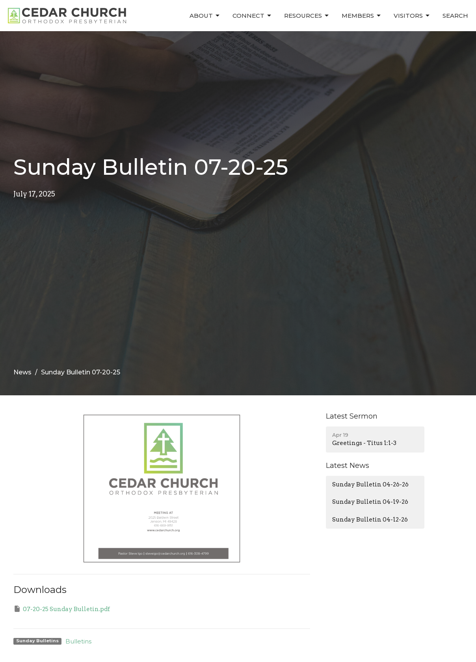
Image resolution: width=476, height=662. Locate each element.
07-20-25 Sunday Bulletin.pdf (61, 609)
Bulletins (78, 641)
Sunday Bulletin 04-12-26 (370, 519)
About (205, 16)
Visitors (412, 16)
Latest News (347, 465)
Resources (307, 16)
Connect (252, 16)
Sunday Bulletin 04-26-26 (370, 484)
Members (362, 16)
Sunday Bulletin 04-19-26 (370, 501)
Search (455, 15)
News (22, 372)
